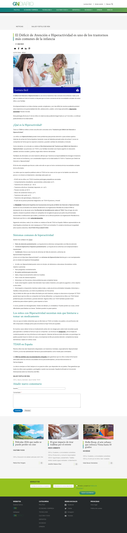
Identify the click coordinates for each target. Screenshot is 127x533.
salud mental (32, 380)
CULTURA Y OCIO (62, 10)
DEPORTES (76, 10)
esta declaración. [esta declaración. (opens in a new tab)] (37, 218)
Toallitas (71, 458)
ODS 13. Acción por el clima (91, 459)
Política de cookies (96, 508)
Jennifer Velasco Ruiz (54, 464)
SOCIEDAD (88, 10)
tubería (55, 460)
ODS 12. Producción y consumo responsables (62, 455)
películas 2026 (35, 457)
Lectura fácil (88, 4)
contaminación (72, 460)
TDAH (38, 380)
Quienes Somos (18, 505)
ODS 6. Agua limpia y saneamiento (58, 458)
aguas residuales (62, 460)
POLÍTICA (17, 10)
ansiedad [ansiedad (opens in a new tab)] (16, 111)
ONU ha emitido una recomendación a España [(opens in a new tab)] (31, 357)
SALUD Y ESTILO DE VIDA (41, 26)
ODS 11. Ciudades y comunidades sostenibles (61, 452)
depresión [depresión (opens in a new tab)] (72, 109)
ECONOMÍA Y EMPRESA (31, 10)
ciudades (106, 459)
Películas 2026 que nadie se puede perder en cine (28, 443)
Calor (101, 459)
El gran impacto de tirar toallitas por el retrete (61, 443)
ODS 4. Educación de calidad (21, 457)
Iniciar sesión (99, 4)
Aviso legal (94, 505)
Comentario (16, 392)
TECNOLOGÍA (47, 10)
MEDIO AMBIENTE (54, 448)
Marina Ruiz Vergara (19, 463)
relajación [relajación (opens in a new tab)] (62, 331)
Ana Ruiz (20, 44)
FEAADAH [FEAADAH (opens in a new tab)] (18, 205)
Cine (41, 457)
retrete (50, 460)
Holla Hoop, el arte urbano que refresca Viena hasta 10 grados (98, 444)
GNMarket (16, 512)
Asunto (15, 388)
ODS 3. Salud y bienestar (20, 380)
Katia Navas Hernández (90, 463)
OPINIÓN (99, 10)
